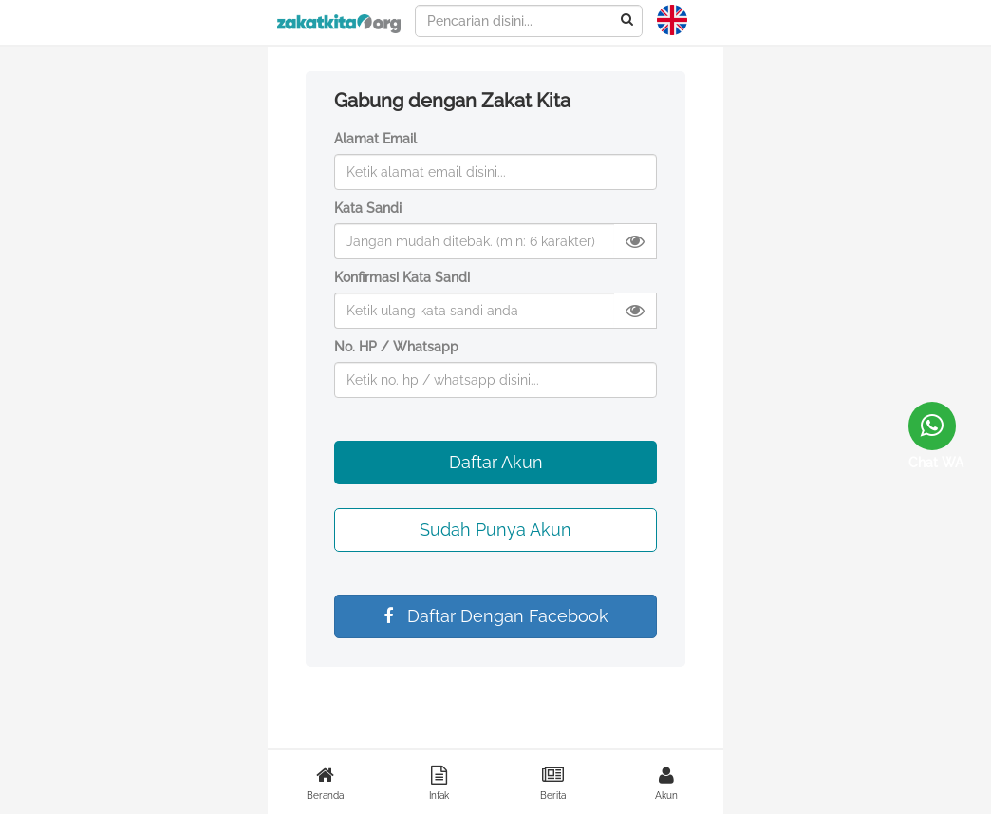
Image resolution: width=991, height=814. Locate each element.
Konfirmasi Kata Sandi (402, 277)
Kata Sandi (368, 208)
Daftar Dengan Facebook (495, 616)
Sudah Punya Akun (495, 530)
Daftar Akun (496, 462)
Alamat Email (375, 138)
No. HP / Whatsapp (396, 346)
